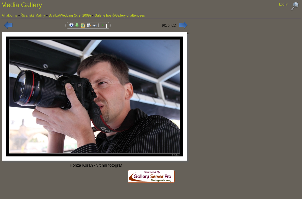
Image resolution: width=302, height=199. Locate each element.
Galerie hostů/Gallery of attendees (119, 15)
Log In (283, 4)
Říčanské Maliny (33, 15)
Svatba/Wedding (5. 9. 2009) (70, 15)
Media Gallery (21, 5)
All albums (9, 15)
